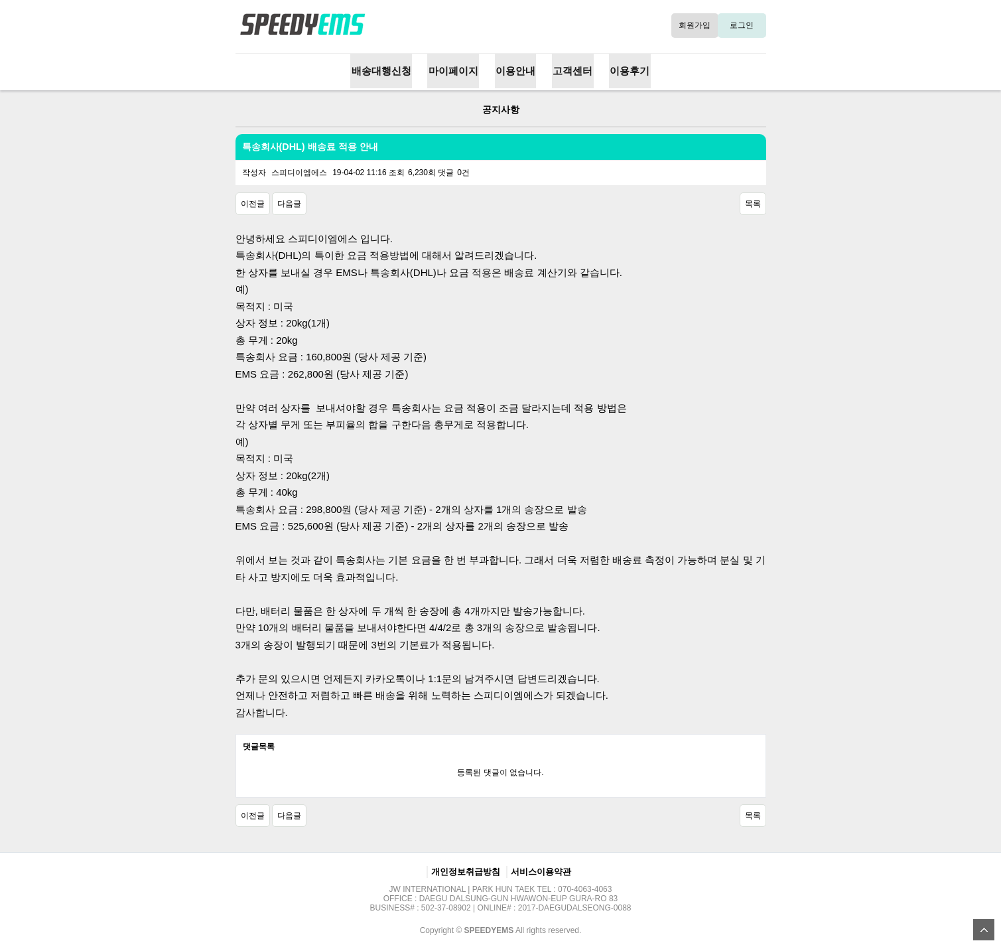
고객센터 (570, 70)
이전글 (253, 202)
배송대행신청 (385, 70)
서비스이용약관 (541, 870)
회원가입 (696, 24)
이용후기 (626, 70)
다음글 (289, 202)
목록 (753, 202)
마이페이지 (455, 70)
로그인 (743, 24)
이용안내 (515, 70)
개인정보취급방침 (465, 870)
